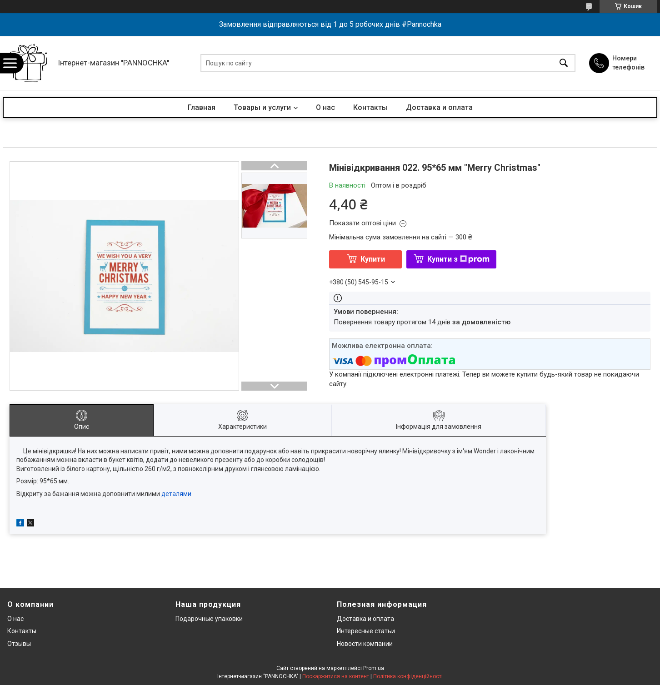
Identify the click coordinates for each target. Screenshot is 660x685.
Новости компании (365, 643)
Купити (372, 259)
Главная (201, 107)
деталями (176, 493)
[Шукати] (564, 63)
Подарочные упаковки (209, 618)
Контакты (370, 107)
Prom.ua (373, 668)
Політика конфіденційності (408, 676)
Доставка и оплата (439, 107)
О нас (325, 107)
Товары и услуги (262, 107)
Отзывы (19, 643)
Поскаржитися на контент (335, 676)
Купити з (458, 259)
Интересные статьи (366, 631)
